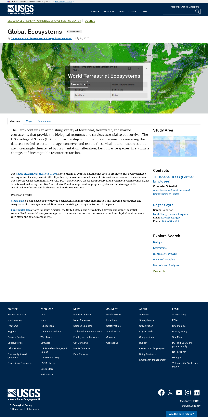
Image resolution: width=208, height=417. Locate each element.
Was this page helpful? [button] (181, 414)
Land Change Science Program (170, 214)
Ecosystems (160, 247)
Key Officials (146, 331)
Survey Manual (147, 320)
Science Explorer (17, 314)
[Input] (181, 11)
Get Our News (80, 342)
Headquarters (113, 314)
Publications (44, 121)
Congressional (147, 337)
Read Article (78, 84)
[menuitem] (94, 10)
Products (108, 11)
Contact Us (112, 342)
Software (45, 342)
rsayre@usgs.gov (170, 217)
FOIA (175, 320)
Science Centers (16, 337)
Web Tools (46, 337)
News (121, 11)
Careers (110, 337)
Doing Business (147, 354)
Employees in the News (86, 337)
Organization (146, 326)
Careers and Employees (152, 348)
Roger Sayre (163, 205)
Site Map (177, 337)
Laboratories (14, 348)
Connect (134, 11)
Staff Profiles (113, 326)
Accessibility (179, 314)
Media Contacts (81, 348)
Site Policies (178, 326)
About (146, 11)
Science (94, 11)
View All (159, 271)
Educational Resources (20, 363)
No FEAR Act (179, 352)
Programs (13, 326)
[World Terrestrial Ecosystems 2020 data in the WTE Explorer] (104, 78)
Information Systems (165, 253)
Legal (176, 309)
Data (42, 314)
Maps (29, 121)
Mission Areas (15, 320)
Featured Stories (82, 314)
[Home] (21, 14)
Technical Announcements (87, 331)
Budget (143, 342)
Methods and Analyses (166, 265)
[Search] (197, 11)
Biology (157, 242)
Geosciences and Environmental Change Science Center (44, 20)
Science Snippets (82, 326)
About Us (144, 314)
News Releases (81, 320)
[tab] (15, 121)
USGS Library (47, 363)
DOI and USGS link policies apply (182, 344)
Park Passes (46, 374)
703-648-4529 (170, 221)
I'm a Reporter (81, 354)
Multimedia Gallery (50, 331)
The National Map (50, 357)
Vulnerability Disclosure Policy (185, 365)
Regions (12, 331)
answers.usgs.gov (190, 405)
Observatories (15, 342)
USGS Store (46, 369)
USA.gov (176, 357)
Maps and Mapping (164, 259)
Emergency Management (152, 360)
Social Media (113, 331)
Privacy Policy (179, 331)
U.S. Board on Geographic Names (54, 350)
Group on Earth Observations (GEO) (36, 173)
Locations (111, 320)
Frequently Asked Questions (184, 6)
